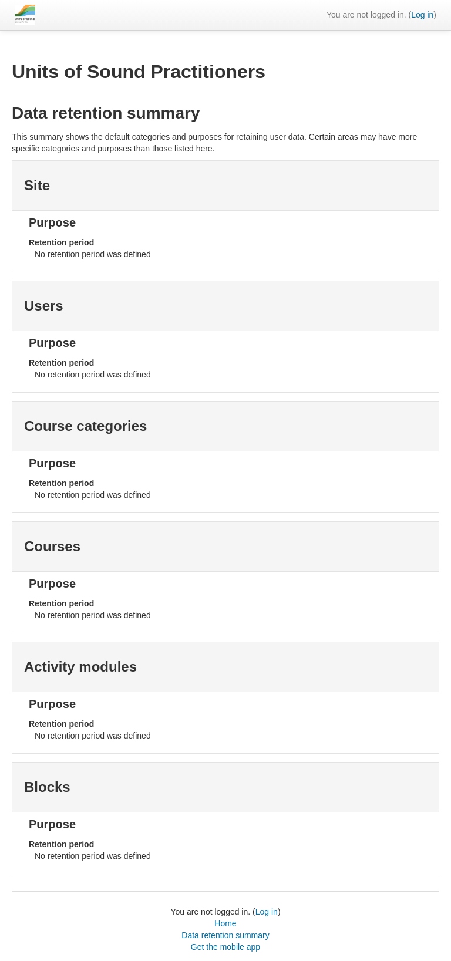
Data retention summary (225, 935)
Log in (422, 14)
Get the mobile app (225, 947)
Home (225, 923)
